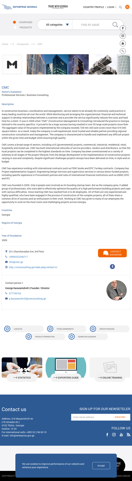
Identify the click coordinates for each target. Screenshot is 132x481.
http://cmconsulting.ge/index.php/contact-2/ (33, 267)
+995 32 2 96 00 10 (36, 432)
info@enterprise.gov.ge (22, 435)
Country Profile (93, 7)
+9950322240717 (18, 256)
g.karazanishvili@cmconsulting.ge (27, 298)
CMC (39, 44)
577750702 (15, 293)
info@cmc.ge (16, 262)
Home (5, 44)
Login (110, 7)
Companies (23, 44)
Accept (101, 465)
